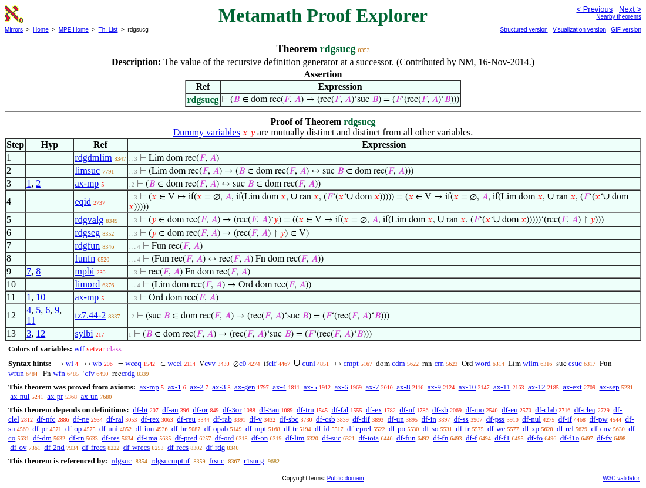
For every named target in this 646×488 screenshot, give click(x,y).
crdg (128, 373)
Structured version (523, 29)
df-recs (178, 447)
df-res (110, 437)
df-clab (546, 409)
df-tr (290, 428)
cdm (398, 363)
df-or (200, 409)
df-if (565, 419)
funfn (85, 258)
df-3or (232, 409)
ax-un (89, 396)
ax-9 (434, 386)
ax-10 (467, 386)
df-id (322, 428)
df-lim (295, 437)
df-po (397, 428)
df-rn (77, 437)
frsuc (216, 460)
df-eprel (359, 428)
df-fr (463, 428)
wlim (531, 363)
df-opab (216, 428)
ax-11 (501, 386)
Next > (630, 9)
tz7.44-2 (90, 315)
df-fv (604, 437)
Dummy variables (206, 132)
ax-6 (341, 386)
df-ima (147, 437)
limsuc (87, 170)
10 (40, 297)
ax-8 (403, 386)
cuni (308, 363)
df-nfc (46, 419)
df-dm (42, 437)
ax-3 (219, 386)
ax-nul (19, 396)
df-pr (40, 428)
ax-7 (372, 386)
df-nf (407, 409)
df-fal (339, 409)
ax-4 (279, 386)
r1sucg (254, 460)
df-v (255, 419)
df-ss (461, 419)
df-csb (325, 419)
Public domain (345, 478)
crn (439, 363)
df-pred (186, 437)
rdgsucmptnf (170, 460)
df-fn (440, 437)
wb (97, 363)
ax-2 (196, 386)
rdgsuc (121, 460)
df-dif (361, 419)
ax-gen (244, 386)
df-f (471, 437)
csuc (575, 363)
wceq (133, 363)
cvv (210, 363)
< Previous (594, 9)
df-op (73, 428)
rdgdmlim (93, 157)
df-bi (140, 409)
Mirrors (14, 29)
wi (69, 363)
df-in (429, 419)
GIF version (626, 29)
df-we (496, 428)
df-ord (224, 437)
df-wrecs (136, 447)
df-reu (186, 419)
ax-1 (174, 386)
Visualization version (579, 29)
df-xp (531, 428)
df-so (431, 428)
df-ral (114, 419)
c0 (242, 363)
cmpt (351, 363)
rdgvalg (89, 220)
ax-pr (55, 396)
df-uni (108, 428)
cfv (90, 373)
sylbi (84, 333)
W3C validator (621, 478)
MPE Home (74, 29)
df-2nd (54, 447)
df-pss (495, 419)
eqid (83, 201)
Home (41, 29)
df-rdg (216, 447)
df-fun (406, 437)
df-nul (531, 419)
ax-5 (310, 386)
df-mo (474, 409)
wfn (59, 373)
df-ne (81, 419)
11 (30, 321)
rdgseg (87, 233)
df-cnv (601, 428)
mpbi (84, 271)
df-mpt (255, 428)
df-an (170, 409)
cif (272, 363)
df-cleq (585, 409)
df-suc (331, 437)
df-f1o (570, 437)
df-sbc (289, 419)
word (483, 363)
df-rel (565, 428)
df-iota (368, 437)
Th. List (108, 29)
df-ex (374, 409)
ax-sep (609, 386)
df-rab (222, 419)
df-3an (269, 409)
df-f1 (502, 437)
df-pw (599, 419)
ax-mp (87, 183)
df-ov (18, 447)
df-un (396, 419)
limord (87, 284)
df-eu (509, 409)
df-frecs (94, 447)
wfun (16, 373)
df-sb (440, 409)
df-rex (150, 419)
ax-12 (537, 386)
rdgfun (87, 245)
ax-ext (572, 386)
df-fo (535, 437)
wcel (174, 363)
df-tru (305, 409)
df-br (179, 428)
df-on (259, 437)
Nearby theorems (618, 16)
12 (40, 333)
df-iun (145, 428)
